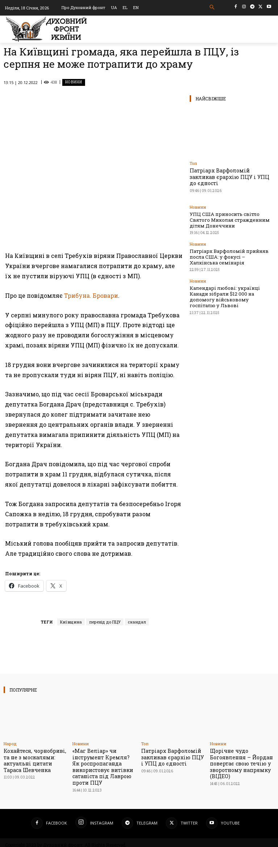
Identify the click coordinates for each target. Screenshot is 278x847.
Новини (73, 82)
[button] (212, 7)
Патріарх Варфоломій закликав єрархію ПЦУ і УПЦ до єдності (228, 173)
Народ (10, 744)
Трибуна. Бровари (91, 295)
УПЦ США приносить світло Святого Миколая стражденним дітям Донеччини (228, 210)
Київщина (71, 622)
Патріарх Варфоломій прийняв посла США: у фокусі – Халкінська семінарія (229, 242)
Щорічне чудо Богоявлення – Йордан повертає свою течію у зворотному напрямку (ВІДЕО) (238, 761)
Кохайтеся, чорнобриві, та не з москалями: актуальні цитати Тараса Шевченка (35, 759)
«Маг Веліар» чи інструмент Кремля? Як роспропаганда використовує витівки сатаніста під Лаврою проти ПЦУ (101, 764)
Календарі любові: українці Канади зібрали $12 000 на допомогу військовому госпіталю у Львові (227, 273)
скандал (137, 622)
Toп (193, 163)
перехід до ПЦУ (105, 622)
